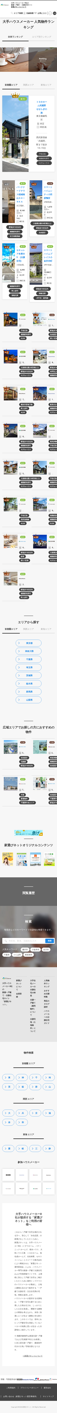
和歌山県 (23, 1123)
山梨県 (29, 700)
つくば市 (17, 955)
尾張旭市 (28, 955)
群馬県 (29, 691)
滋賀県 (50, 1114)
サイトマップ (48, 1396)
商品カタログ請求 (46, 1004)
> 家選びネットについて (33, 1356)
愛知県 (9, 1149)
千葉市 (6, 955)
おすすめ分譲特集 (46, 994)
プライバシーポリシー (29, 1388)
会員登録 (55, 13)
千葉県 (29, 659)
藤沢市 (25, 950)
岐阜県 (23, 1149)
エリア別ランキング (41, 37)
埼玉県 (29, 667)
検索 (50, 941)
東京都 (29, 643)
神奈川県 (29, 651)
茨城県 (29, 675)
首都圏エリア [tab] (11, 85)
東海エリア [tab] (46, 85)
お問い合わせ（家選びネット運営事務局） (20, 1396)
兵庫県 (23, 1114)
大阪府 (9, 1114)
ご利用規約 (10, 1388)
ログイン (50, 13)
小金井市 (35, 950)
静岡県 (50, 1149)
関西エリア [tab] (28, 85)
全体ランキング (15, 37)
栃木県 (29, 683)
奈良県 (9, 1123)
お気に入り (42, 13)
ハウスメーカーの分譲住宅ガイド (46, 1017)
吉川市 (46, 950)
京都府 (36, 1114)
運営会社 (47, 1388)
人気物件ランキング (46, 983)
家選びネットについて (18, 7)
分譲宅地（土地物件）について (33, 1025)
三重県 (36, 1149)
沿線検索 (30, 13)
